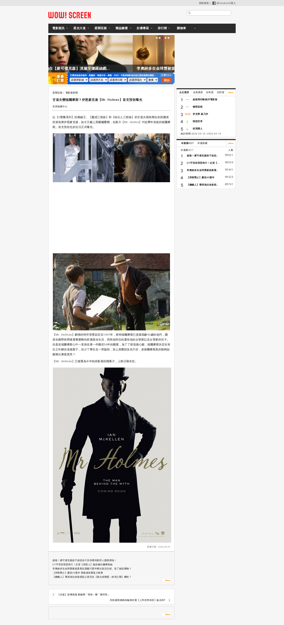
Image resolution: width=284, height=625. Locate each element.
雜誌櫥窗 (122, 28)
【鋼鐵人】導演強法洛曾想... (203, 184)
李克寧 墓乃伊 (200, 114)
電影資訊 (58, 28)
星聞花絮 (100, 28)
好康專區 (143, 28)
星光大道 (79, 28)
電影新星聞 (71, 92)
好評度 (220, 92)
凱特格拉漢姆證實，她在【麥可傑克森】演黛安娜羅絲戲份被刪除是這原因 (84, 68)
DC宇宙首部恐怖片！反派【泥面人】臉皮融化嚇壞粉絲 (82, 564)
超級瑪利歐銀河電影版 (205, 99)
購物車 (181, 28)
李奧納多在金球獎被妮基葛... (203, 170)
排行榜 (162, 28)
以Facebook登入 (224, 3)
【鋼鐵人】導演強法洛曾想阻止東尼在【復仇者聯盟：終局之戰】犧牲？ (91, 577)
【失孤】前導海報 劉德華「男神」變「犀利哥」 (83, 594)
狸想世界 (198, 121)
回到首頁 (204, 3)
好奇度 (210, 92)
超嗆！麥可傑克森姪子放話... (203, 155)
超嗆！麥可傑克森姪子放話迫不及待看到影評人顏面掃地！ (84, 560)
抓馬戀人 (198, 128)
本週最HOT (187, 143)
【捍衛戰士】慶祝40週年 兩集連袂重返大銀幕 (77, 572)
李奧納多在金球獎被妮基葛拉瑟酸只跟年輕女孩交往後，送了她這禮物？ (91, 568)
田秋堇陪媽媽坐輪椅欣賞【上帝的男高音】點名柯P (138, 600)
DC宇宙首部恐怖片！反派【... (203, 162)
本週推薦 (202, 143)
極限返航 (198, 106)
